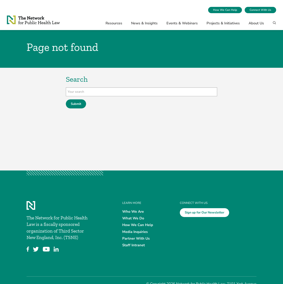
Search (77, 79)
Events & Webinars (182, 23)
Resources (114, 23)
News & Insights (144, 23)
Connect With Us (260, 10)
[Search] (273, 24)
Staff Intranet (133, 245)
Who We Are (133, 211)
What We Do (133, 218)
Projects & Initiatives (223, 23)
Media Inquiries (135, 231)
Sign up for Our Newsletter (204, 212)
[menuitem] (225, 10)
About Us (256, 23)
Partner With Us (136, 238)
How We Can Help (225, 10)
